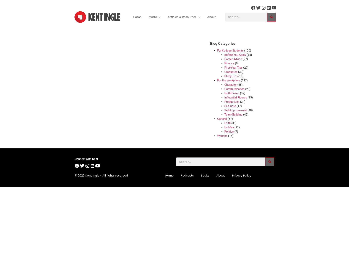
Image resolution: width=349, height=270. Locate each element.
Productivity (231, 101)
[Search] (271, 17)
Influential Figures (235, 97)
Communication (234, 89)
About (211, 17)
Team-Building (233, 114)
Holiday (229, 127)
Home (137, 17)
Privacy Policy (241, 175)
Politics (229, 131)
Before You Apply (235, 55)
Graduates (230, 72)
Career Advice (233, 59)
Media (155, 17)
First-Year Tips (233, 67)
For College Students (230, 50)
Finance (229, 63)
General (222, 119)
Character (230, 84)
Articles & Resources (184, 17)
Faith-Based (231, 93)
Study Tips (231, 76)
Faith (227, 123)
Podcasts (187, 175)
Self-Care (230, 106)
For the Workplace (228, 80)
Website (222, 136)
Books (205, 175)
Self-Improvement (235, 110)
